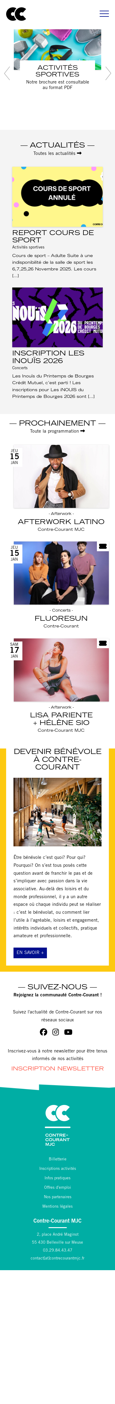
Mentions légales (57, 1207)
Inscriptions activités (57, 1169)
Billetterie (58, 1160)
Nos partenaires (57, 1197)
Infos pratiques (57, 1179)
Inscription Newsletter (57, 1069)
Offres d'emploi (57, 1188)
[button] (7, 73)
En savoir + (30, 953)
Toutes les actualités (57, 153)
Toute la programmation (57, 431)
